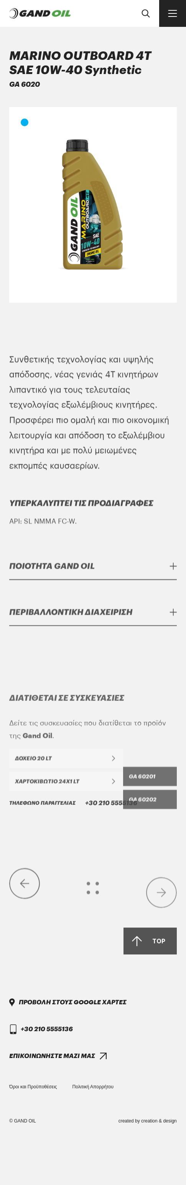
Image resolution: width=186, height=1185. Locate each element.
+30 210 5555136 (73, 962)
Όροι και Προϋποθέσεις (33, 1086)
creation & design (159, 1121)
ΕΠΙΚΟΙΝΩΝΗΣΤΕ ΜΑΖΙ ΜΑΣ (52, 1106)
